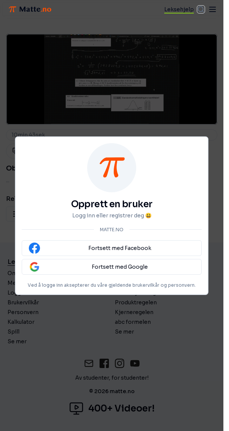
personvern (181, 285)
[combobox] (201, 9)
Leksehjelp (179, 9)
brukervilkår (145, 285)
